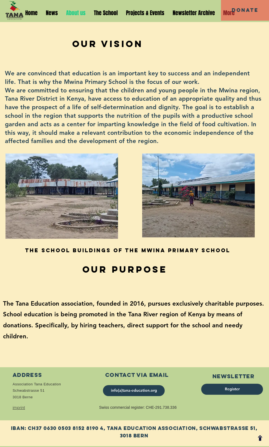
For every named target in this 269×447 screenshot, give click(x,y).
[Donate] (245, 10)
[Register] (232, 389)
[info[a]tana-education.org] (134, 390)
